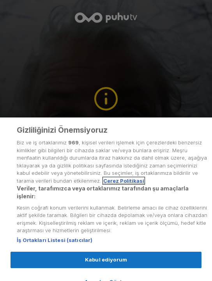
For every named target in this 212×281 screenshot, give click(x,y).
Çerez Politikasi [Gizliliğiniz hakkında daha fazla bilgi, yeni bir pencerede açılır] (123, 185)
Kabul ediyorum (106, 264)
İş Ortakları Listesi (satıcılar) (54, 245)
